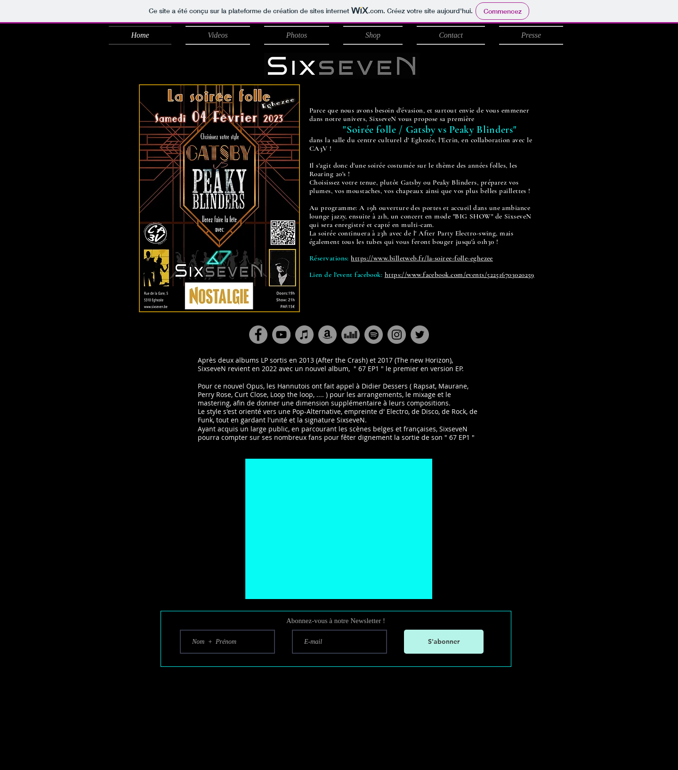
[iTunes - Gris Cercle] (304, 334)
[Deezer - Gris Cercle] (350, 334)
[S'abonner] (444, 642)
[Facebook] (258, 334)
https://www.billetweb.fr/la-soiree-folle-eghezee (422, 258)
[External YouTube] (339, 529)
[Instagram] (396, 334)
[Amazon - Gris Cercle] (327, 334)
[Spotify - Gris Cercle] (373, 334)
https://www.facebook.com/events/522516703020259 (459, 274)
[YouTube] (281, 334)
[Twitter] (420, 334)
